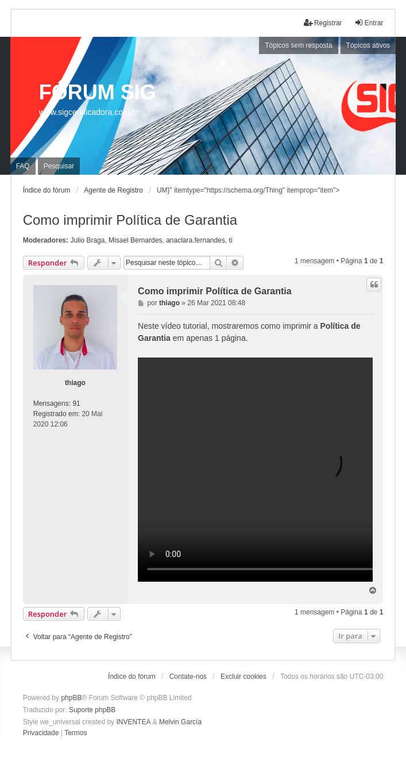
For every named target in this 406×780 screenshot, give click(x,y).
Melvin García (180, 722)
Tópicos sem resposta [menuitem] (298, 45)
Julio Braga (87, 240)
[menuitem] (41, 733)
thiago (75, 383)
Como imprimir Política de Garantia (130, 220)
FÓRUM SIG (97, 92)
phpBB (71, 698)
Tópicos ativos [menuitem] (368, 45)
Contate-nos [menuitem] (188, 677)
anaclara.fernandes (195, 240)
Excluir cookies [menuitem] (243, 677)
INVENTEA (133, 722)
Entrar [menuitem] (369, 22)
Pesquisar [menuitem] (59, 166)
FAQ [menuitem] (23, 166)
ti (231, 240)
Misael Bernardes (135, 240)
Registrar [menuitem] (323, 22)
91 (76, 403)
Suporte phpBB (92, 710)
